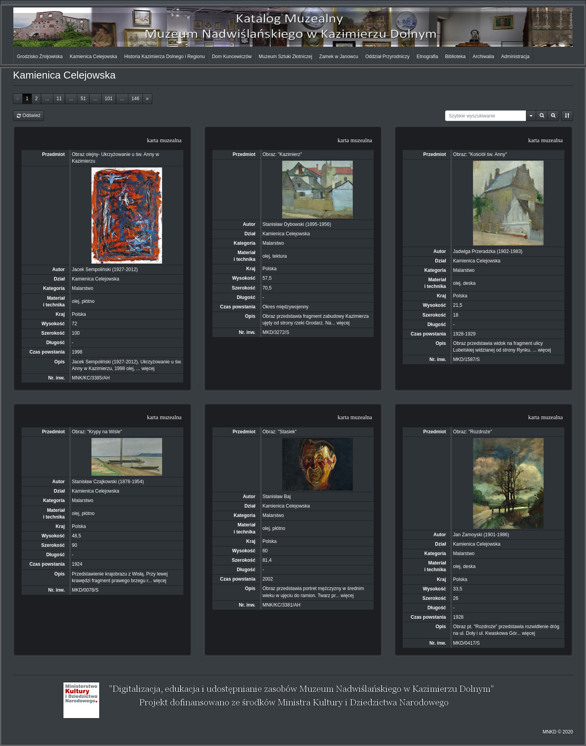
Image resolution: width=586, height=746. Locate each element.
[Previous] (18, 98)
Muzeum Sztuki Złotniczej (285, 56)
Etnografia (427, 56)
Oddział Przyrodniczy (387, 56)
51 (83, 98)
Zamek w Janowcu (338, 56)
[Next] (147, 98)
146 (135, 98)
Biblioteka (455, 56)
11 (59, 98)
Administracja (515, 56)
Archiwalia (483, 56)
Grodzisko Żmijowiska (40, 56)
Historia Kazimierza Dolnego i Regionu (164, 56)
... (47, 98)
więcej (147, 368)
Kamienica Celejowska (93, 56)
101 (109, 98)
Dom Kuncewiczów (232, 56)
